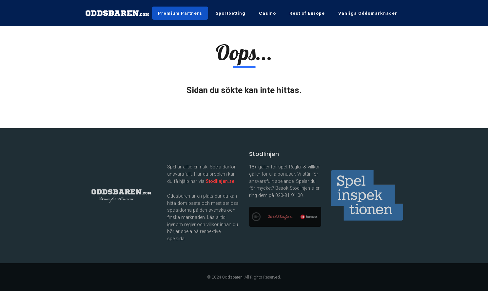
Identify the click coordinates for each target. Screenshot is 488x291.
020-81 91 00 (289, 195)
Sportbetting (230, 13)
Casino (267, 13)
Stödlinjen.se (220, 181)
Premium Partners (180, 13)
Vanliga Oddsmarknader (367, 13)
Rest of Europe (307, 13)
